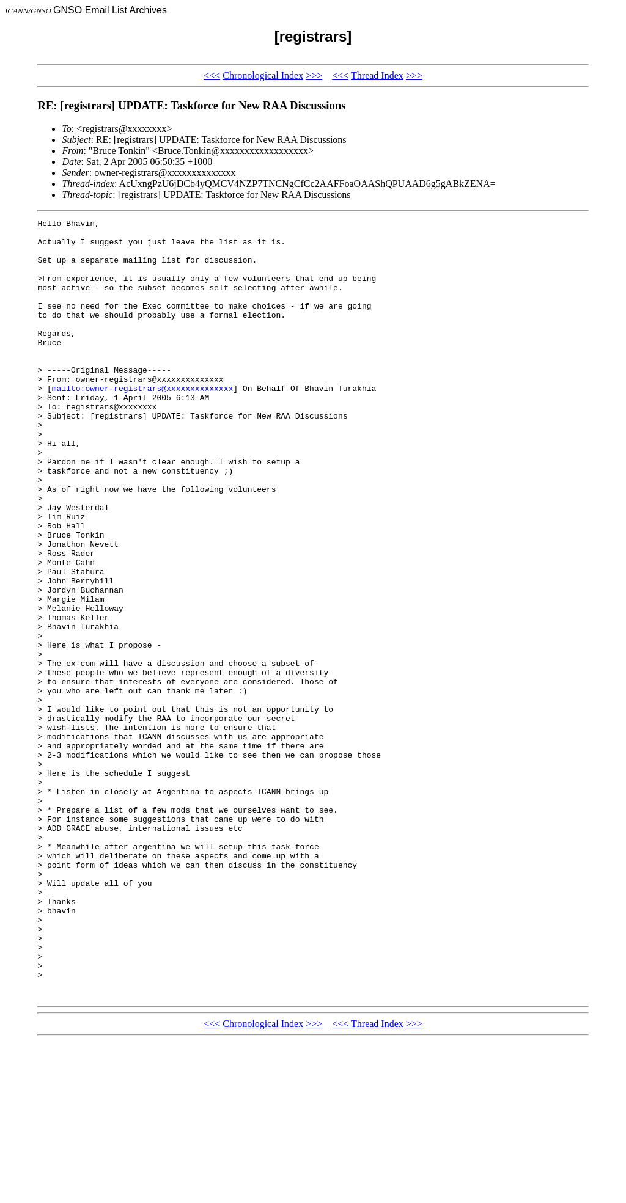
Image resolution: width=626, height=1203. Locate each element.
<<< (212, 75)
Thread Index (377, 75)
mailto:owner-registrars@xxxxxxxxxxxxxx (142, 422)
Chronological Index (263, 75)
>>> (314, 75)
